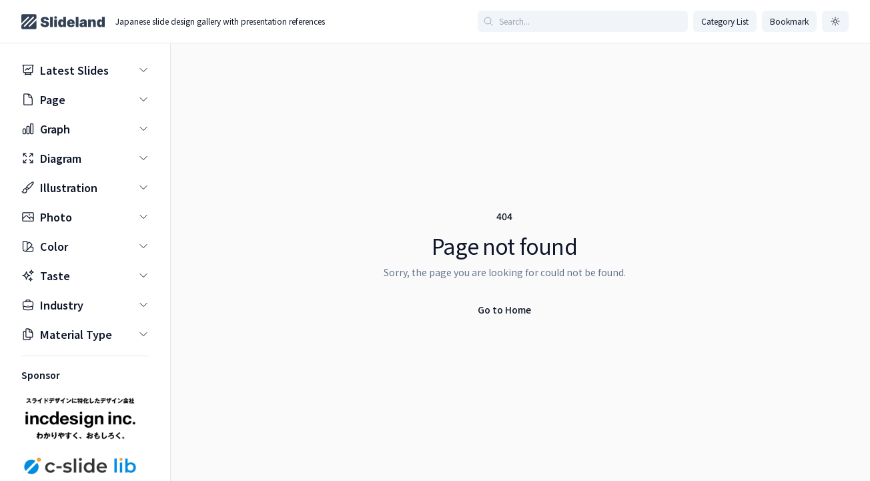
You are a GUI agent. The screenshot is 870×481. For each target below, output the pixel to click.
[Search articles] (583, 21)
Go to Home (504, 309)
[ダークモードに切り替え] (835, 21)
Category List (725, 21)
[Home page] (63, 21)
